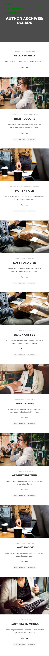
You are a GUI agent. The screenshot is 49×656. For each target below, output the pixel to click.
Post (29, 114)
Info (15, 139)
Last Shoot (24, 547)
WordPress (34, 114)
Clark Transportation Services (14, 8)
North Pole (24, 190)
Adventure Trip (24, 475)
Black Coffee (24, 334)
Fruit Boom (24, 403)
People (30, 186)
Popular (22, 139)
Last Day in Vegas (24, 624)
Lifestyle (25, 186)
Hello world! (25, 55)
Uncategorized (30, 51)
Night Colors (24, 118)
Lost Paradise (24, 262)
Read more (24, 67)
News (25, 114)
